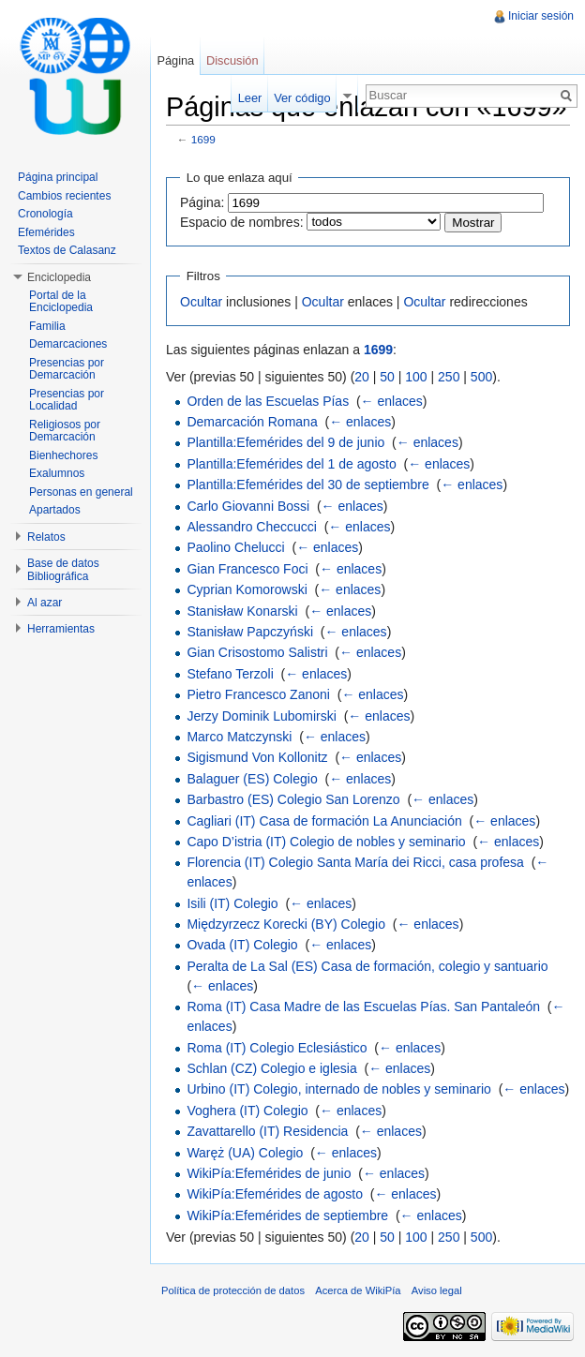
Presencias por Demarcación (66, 369)
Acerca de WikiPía (357, 1290)
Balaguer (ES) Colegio (252, 778)
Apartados (55, 509)
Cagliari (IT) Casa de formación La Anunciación (324, 820)
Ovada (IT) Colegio (242, 944)
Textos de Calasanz (67, 250)
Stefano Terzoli (230, 673)
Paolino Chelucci (235, 547)
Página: (202, 202)
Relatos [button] (46, 537)
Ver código (302, 98)
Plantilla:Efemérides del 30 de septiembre (307, 484)
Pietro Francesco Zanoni (258, 694)
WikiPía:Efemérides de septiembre (287, 1215)
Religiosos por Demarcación (64, 431)
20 (361, 376)
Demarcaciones (68, 343)
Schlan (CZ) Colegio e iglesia (271, 1068)
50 (387, 376)
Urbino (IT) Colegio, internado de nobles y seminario (339, 1088)
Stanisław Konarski (242, 611)
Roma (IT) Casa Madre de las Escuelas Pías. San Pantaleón (363, 1006)
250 (448, 376)
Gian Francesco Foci (247, 568)
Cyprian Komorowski (247, 589)
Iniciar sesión (541, 15)
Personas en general (81, 492)
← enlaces (392, 401)
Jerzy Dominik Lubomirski (261, 715)
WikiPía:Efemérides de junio (269, 1173)
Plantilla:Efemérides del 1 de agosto (291, 463)
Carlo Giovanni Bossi (248, 506)
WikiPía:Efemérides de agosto (275, 1193)
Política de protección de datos (233, 1290)
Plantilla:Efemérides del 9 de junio (285, 442)
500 (481, 376)
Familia (47, 326)
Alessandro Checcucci (252, 526)
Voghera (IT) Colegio (247, 1110)
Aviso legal (437, 1290)
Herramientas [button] (61, 628)
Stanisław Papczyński (250, 631)
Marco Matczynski (239, 736)
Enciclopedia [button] (59, 277)
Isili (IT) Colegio (232, 903)
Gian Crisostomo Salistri (257, 652)
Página (175, 60)
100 (416, 376)
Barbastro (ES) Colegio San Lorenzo (293, 799)
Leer (250, 98)
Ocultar (201, 301)
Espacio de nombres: (242, 222)
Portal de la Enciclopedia (61, 302)
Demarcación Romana (252, 421)
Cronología (45, 213)
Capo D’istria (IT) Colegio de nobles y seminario (326, 841)
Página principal (58, 177)
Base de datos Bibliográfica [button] (63, 570)
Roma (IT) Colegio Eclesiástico (277, 1047)
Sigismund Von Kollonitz (257, 757)
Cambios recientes (64, 195)
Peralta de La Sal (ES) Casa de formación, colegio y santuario (367, 966)
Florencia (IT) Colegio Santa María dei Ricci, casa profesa (355, 862)
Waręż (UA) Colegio (245, 1152)
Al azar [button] (44, 602)
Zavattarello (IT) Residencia (267, 1131)
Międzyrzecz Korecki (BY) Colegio (286, 924)
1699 (203, 139)
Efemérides (46, 232)
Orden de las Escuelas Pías (268, 401)
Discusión (232, 60)
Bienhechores (63, 455)
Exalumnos (56, 473)
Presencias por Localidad (66, 400)
